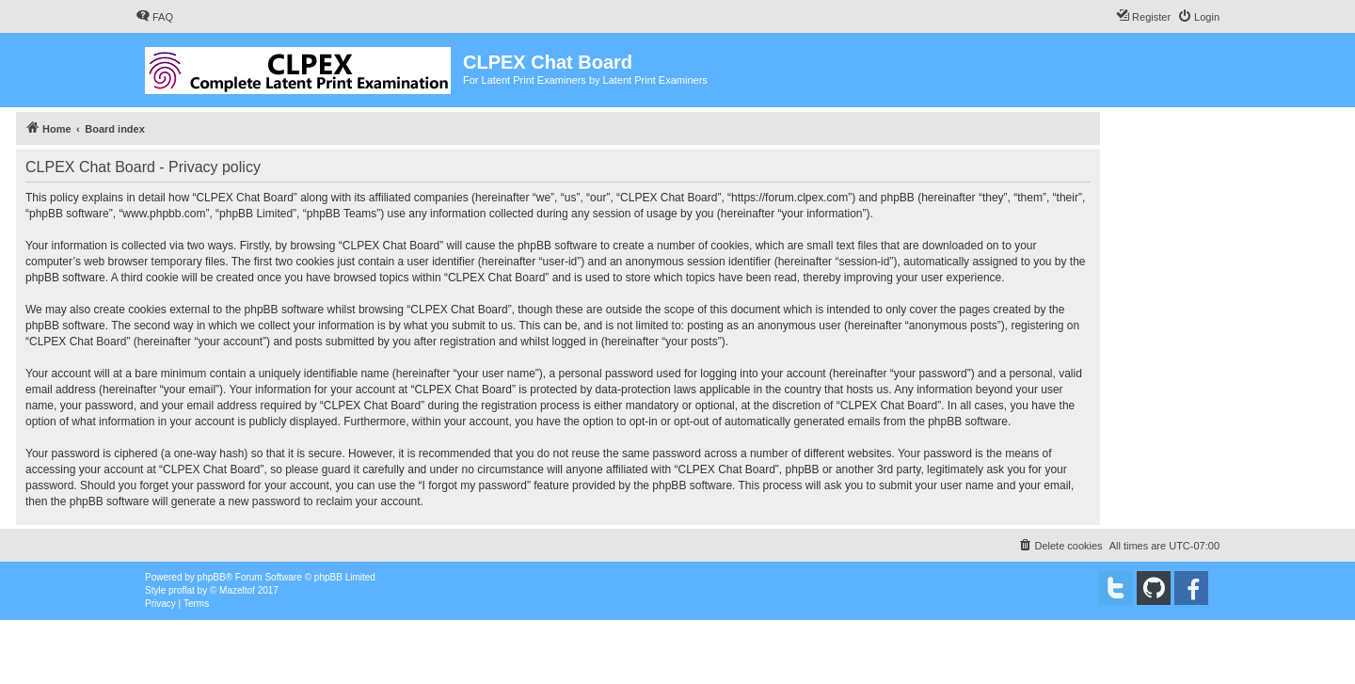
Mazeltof (237, 590)
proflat (181, 590)
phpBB (212, 577)
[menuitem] (154, 17)
